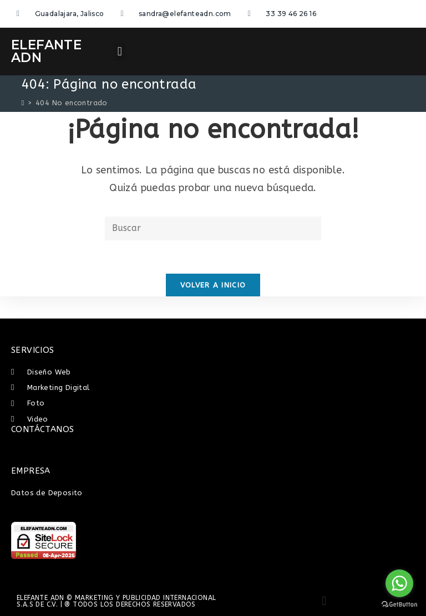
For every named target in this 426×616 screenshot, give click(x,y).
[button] (119, 52)
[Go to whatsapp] (399, 583)
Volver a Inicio (213, 285)
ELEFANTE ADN (46, 51)
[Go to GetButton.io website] (399, 604)
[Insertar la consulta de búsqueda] (213, 228)
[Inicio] (22, 103)
